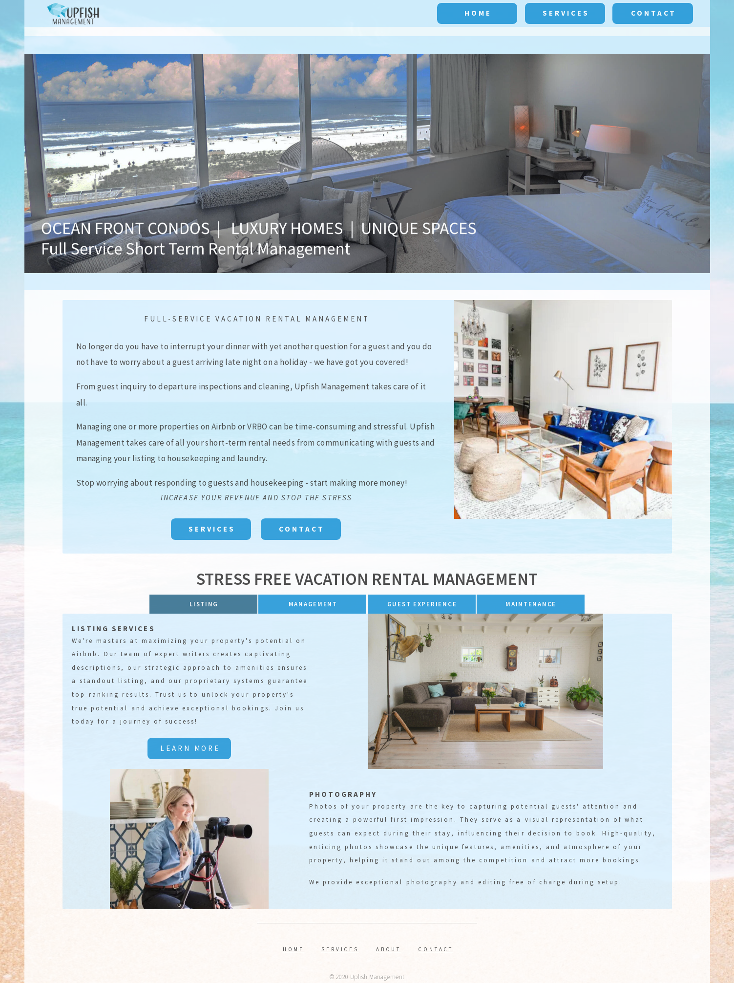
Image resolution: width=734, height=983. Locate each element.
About (388, 949)
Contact (653, 13)
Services (566, 13)
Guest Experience (422, 604)
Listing (203, 604)
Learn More (190, 748)
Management (313, 604)
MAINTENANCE (530, 604)
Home (478, 13)
